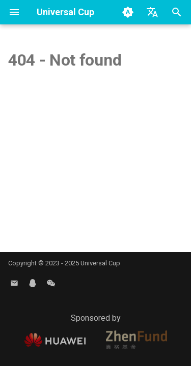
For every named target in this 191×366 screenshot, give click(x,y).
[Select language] (152, 12)
